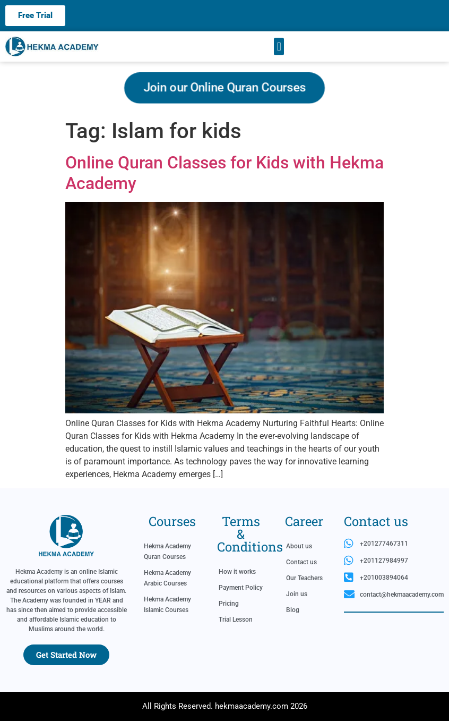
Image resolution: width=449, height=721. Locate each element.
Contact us (301, 562)
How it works (237, 571)
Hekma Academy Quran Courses (167, 551)
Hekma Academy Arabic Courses (167, 578)
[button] (279, 46)
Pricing (229, 603)
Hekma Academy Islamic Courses (167, 605)
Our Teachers (304, 578)
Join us (296, 594)
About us (299, 546)
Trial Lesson (236, 619)
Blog (292, 610)
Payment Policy (241, 587)
